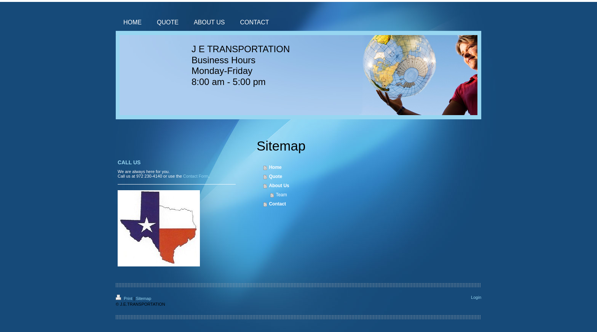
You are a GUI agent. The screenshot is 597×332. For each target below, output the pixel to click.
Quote (275, 176)
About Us (279, 185)
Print (125, 298)
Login (476, 297)
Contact (277, 204)
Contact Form (196, 176)
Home (275, 167)
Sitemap (143, 298)
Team (281, 194)
